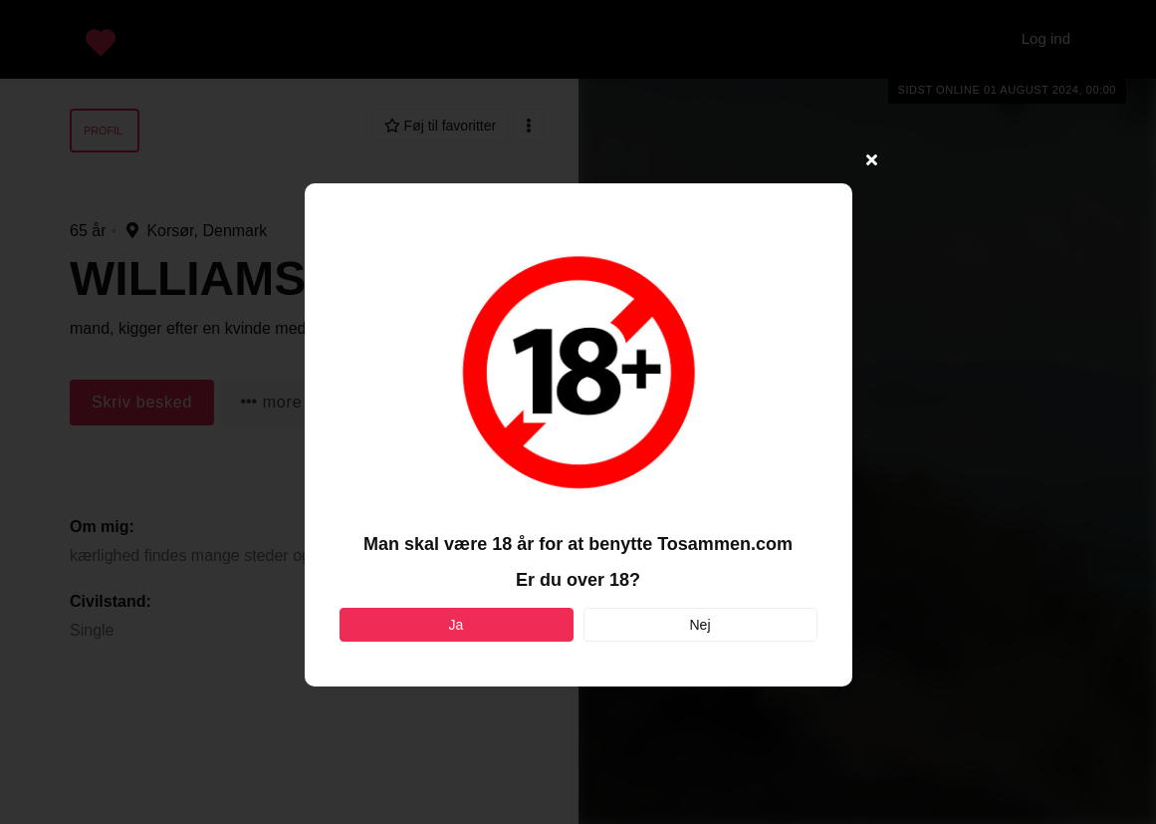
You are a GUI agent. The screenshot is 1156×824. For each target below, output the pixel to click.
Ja (456, 625)
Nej (699, 625)
